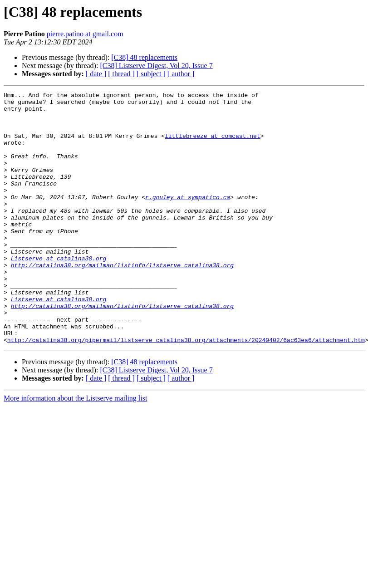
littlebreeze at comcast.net (214, 145)
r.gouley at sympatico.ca (187, 219)
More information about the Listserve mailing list (75, 448)
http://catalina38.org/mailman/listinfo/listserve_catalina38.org (122, 300)
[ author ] (181, 74)
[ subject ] (151, 74)
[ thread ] (121, 74)
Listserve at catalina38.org (59, 292)
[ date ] (96, 74)
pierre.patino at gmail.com (85, 34)
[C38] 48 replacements (144, 57)
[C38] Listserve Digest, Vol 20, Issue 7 (156, 65)
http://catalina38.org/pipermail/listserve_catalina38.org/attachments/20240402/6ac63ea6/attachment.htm (186, 390)
